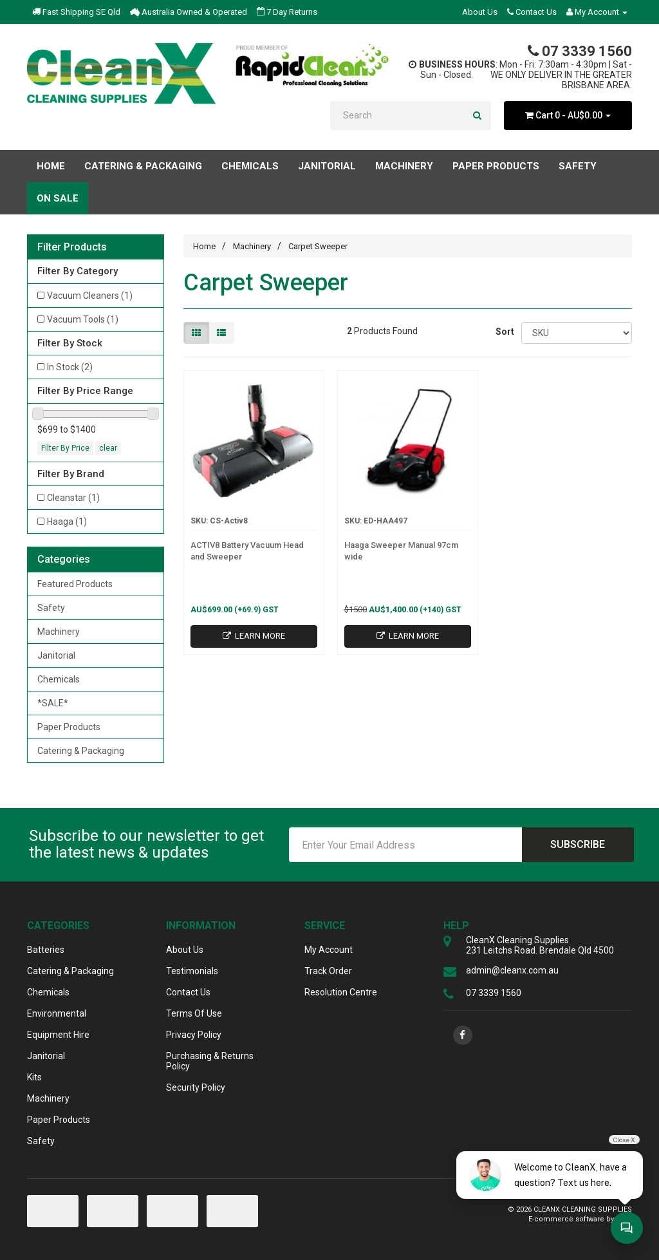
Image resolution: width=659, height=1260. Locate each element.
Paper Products (68, 727)
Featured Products (75, 584)
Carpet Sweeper (318, 246)
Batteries (45, 950)
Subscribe (577, 844)
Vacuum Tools (82, 319)
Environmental (56, 1013)
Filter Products (72, 247)
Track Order (328, 971)
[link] (462, 1035)
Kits (34, 1077)
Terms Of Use (194, 1013)
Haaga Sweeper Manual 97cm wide (401, 550)
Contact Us (532, 12)
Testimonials (192, 971)
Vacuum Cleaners (90, 295)
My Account (328, 950)
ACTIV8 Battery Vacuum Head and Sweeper (247, 550)
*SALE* (52, 703)
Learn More (254, 636)
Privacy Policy (193, 1035)
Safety (51, 608)
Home (51, 166)
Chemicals (58, 679)
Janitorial (56, 655)
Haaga (67, 521)
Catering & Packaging (80, 751)
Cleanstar (73, 498)
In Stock (70, 367)
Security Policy (195, 1087)
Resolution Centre (340, 992)
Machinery (58, 631)
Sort (504, 331)
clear (108, 448)
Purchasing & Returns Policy (210, 1061)
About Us (479, 12)
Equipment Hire (58, 1035)
